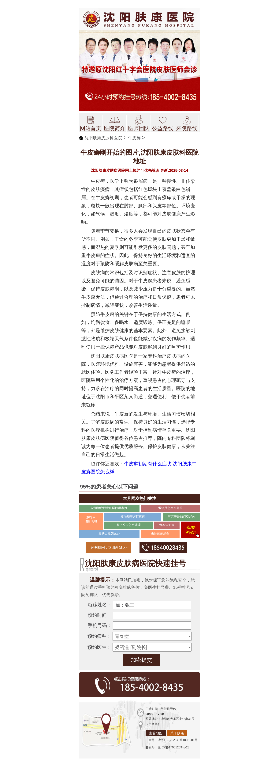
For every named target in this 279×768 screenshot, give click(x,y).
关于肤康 (177, 733)
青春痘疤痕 (166, 525)
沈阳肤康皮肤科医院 (103, 137)
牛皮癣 (134, 137)
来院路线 (186, 123)
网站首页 (90, 123)
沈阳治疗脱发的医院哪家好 (109, 508)
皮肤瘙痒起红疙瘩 (133, 516)
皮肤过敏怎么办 (109, 533)
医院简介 (114, 123)
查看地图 (155, 733)
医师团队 (138, 123)
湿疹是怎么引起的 (170, 508)
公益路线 (162, 123)
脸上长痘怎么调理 (128, 525)
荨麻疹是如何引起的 (181, 516)
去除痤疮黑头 (160, 533)
